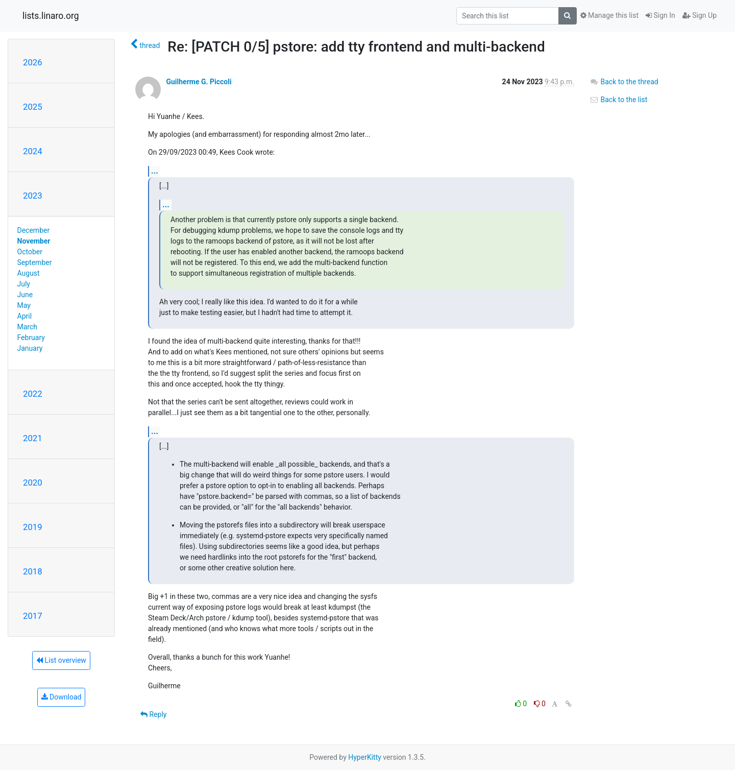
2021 (32, 438)
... (154, 171)
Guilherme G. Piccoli (198, 82)
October (29, 252)
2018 (32, 571)
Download (61, 697)
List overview (61, 660)
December (33, 230)
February (31, 337)
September (34, 262)
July (23, 284)
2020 (32, 482)
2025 (32, 107)
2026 (32, 62)
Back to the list (618, 99)
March (27, 327)
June (25, 295)
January (30, 348)
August (28, 273)
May (24, 305)
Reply (153, 714)
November (34, 241)
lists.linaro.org (50, 16)
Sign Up (699, 15)
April (24, 316)
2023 (32, 195)
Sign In (660, 15)
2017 (32, 616)
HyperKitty (364, 757)
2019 (32, 527)
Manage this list (609, 15)
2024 (32, 151)
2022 (32, 394)
